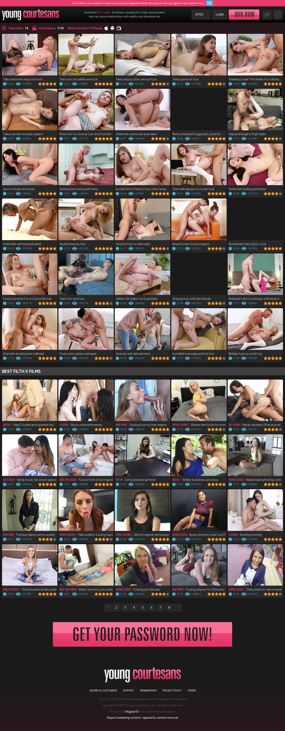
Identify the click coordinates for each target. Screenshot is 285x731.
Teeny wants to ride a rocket (255, 589)
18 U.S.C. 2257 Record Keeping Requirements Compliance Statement (142, 699)
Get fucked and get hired (136, 480)
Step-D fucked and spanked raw (28, 425)
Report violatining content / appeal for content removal (142, 717)
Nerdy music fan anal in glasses (29, 480)
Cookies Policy (195, 3)
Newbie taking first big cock (255, 480)
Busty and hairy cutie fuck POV (199, 535)
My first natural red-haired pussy (142, 535)
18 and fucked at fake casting (29, 589)
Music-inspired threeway (80, 425)
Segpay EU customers (103, 690)
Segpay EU (132, 711)
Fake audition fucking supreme (86, 535)
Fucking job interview (138, 589)
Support (128, 690)
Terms (192, 690)
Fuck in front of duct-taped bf (86, 480)
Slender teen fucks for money (199, 425)
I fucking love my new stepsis (141, 425)
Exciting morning (245, 535)
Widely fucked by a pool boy (195, 480)
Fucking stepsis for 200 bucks (198, 589)
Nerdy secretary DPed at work (254, 425)
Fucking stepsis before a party (29, 535)
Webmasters (148, 690)
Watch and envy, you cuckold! (86, 589)
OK (209, 3)
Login (220, 14)
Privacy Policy (172, 690)
